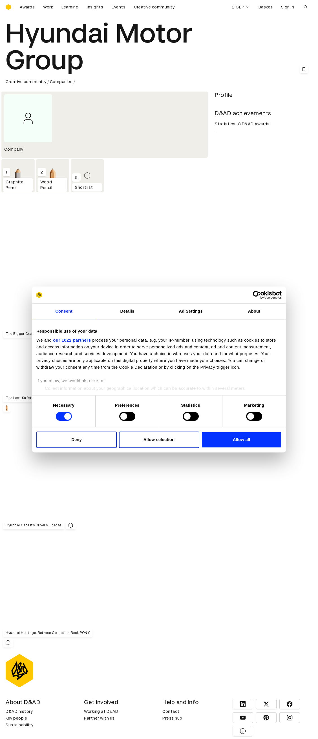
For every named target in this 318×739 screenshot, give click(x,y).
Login (167, 662)
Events (118, 7)
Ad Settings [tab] (190, 311)
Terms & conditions (103, 662)
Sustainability (19, 635)
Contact (171, 622)
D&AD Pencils (19, 662)
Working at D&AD (101, 622)
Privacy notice (98, 675)
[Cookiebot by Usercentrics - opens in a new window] (257, 295)
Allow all (241, 439)
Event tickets (19, 689)
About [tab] (254, 311)
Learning (69, 7)
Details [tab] (127, 311)
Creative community (154, 7)
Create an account (181, 669)
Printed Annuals (21, 669)
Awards (27, 7)
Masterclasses (21, 682)
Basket (266, 7)
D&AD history (19, 622)
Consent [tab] (63, 311)
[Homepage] (8, 7)
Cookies (92, 669)
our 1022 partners (72, 340)
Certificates (18, 675)
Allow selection (159, 439)
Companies (61, 81)
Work (48, 7)
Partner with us (99, 628)
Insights (95, 7)
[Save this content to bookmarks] (304, 69)
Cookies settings (30, 723)
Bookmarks (173, 675)
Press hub (172, 628)
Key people (16, 628)
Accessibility (97, 682)
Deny (76, 439)
